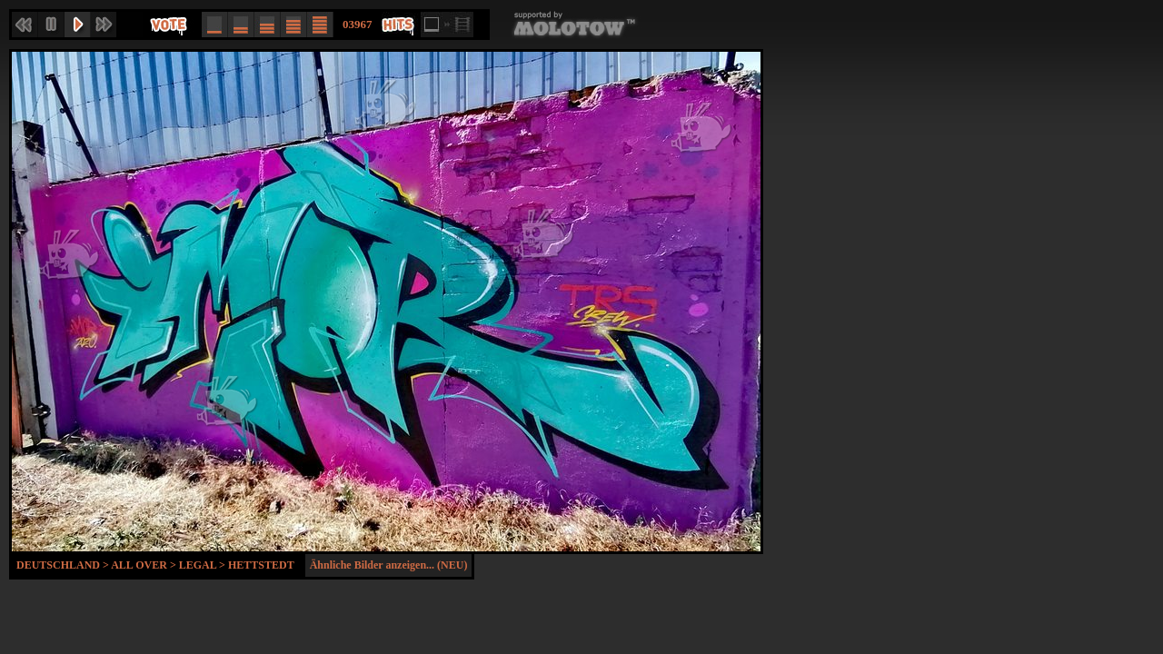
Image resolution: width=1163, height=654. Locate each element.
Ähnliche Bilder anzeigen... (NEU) (389, 565)
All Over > (145, 565)
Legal (197, 565)
